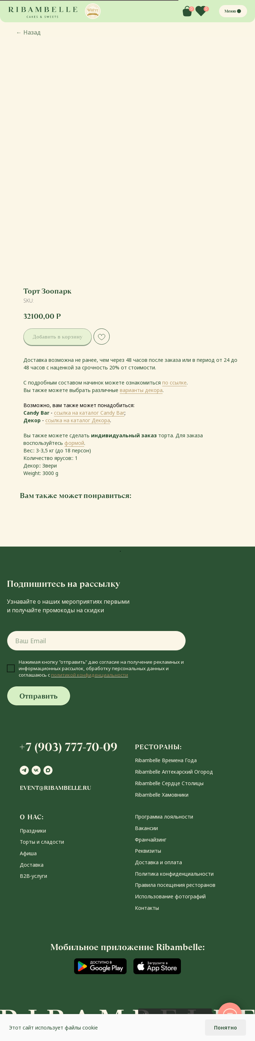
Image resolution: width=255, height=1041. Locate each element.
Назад (28, 32)
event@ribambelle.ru (55, 788)
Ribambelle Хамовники (161, 794)
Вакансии (146, 828)
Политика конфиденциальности (174, 873)
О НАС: (32, 816)
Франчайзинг (151, 839)
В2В (25, 875)
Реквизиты (148, 850)
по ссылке (174, 382)
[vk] (36, 770)
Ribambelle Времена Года (166, 760)
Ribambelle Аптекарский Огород (174, 771)
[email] (96, 640)
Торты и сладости (42, 841)
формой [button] (74, 442)
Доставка (32, 864)
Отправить (38, 696)
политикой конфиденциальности (89, 675)
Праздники (33, 830)
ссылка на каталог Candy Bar (89, 412)
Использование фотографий (170, 896)
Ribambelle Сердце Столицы (169, 783)
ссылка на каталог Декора (77, 420)
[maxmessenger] (48, 770)
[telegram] (24, 770)
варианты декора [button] (141, 390)
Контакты (147, 907)
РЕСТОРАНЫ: (158, 746)
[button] (93, 11)
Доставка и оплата (158, 862)
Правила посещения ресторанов (175, 884)
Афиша (28, 853)
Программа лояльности (164, 816)
